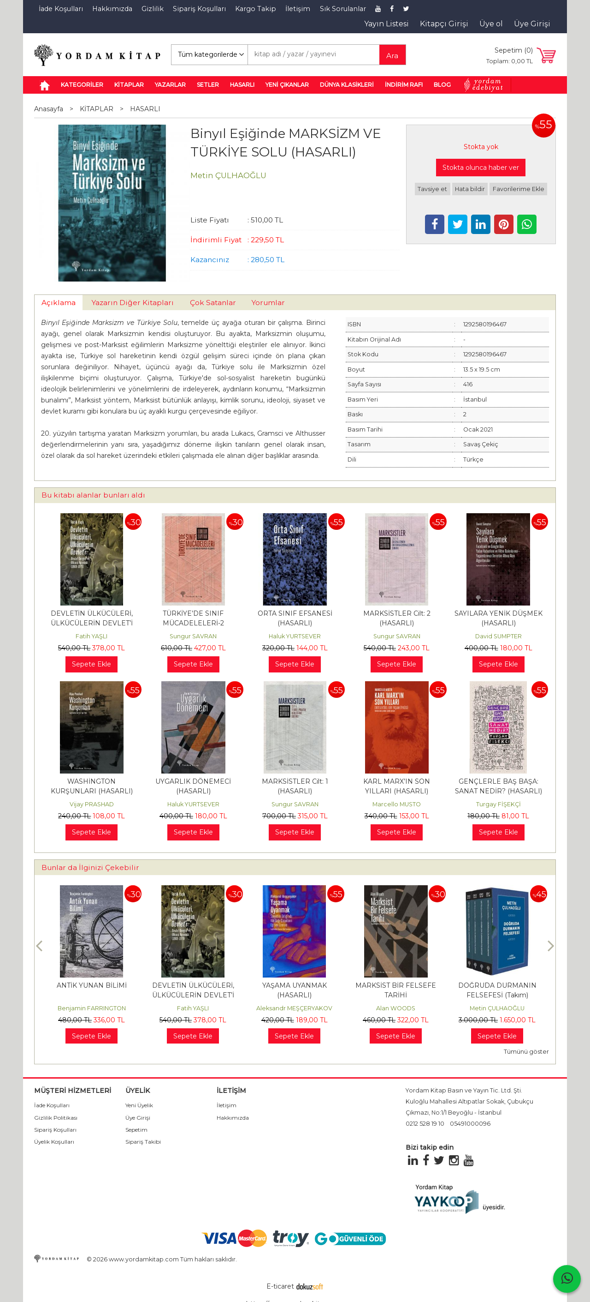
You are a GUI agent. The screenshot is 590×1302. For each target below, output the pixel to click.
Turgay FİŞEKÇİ (498, 804)
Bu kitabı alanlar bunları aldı (93, 495)
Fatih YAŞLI (91, 636)
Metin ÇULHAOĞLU (497, 1008)
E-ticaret (280, 1286)
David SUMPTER (498, 636)
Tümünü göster (526, 1051)
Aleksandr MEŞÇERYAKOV (294, 1008)
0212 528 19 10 (425, 1123)
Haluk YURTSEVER (295, 636)
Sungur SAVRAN (193, 636)
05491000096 (470, 1123)
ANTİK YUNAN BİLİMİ (92, 985)
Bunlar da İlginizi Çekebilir (90, 867)
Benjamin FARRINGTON (92, 1008)
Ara (392, 55)
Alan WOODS (395, 1008)
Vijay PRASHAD (92, 804)
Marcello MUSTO (396, 804)
